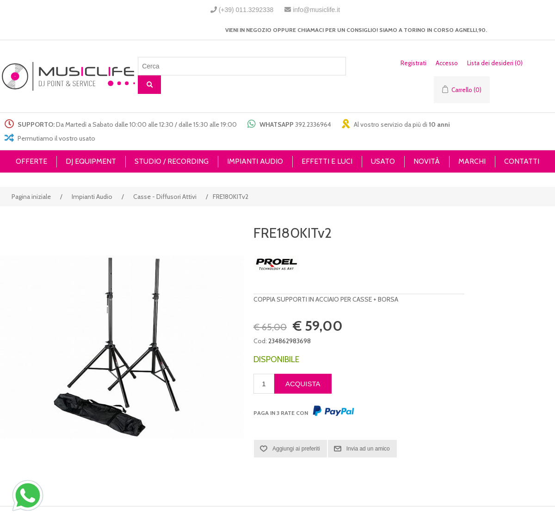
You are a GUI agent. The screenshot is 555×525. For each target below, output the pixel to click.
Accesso (447, 63)
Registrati (413, 63)
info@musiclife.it (316, 9)
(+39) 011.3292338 (246, 9)
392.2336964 (313, 124)
